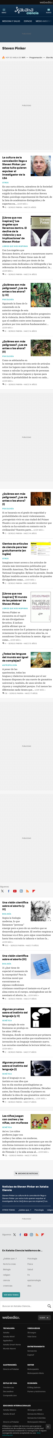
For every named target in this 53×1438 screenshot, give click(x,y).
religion (6, 1274)
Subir (42, 1317)
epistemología (34, 1280)
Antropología (9, 665)
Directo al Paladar (11, 1369)
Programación (35, 57)
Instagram (21, 890)
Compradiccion (10, 1395)
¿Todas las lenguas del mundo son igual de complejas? (15, 657)
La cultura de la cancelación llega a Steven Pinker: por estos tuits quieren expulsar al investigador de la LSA (14, 167)
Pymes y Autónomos (36, 1391)
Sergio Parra (15, 207)
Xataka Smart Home (12, 1344)
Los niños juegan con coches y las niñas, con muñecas (15, 1119)
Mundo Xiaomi (9, 1348)
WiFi (23, 57)
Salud (30, 1269)
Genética (7, 1020)
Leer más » (22, 203)
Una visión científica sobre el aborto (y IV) (15, 905)
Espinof (30, 1354)
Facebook (8, 890)
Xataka (6, 1332)
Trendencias (8, 1387)
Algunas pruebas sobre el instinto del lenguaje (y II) (15, 1012)
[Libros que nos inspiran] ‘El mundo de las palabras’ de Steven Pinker (14, 598)
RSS (27, 890)
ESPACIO (28, 21)
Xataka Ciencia (26, 10)
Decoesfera (8, 1391)
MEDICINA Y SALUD (11, 21)
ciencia (6, 1280)
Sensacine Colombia (36, 1417)
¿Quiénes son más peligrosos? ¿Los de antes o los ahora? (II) (14, 346)
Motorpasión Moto (35, 1373)
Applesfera (8, 1340)
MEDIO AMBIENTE (44, 21)
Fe (28, 1274)
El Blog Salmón (33, 1387)
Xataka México (9, 1409)
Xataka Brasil (9, 1413)
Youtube (15, 890)
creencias (7, 1285)
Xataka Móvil (8, 1336)
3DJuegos (31, 1332)
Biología (6, 914)
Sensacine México (35, 1413)
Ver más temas (11, 1294)
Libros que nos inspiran (15, 246)
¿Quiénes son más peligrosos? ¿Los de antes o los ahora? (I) (14, 499)
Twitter (2, 890)
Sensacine (32, 1350)
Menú (4, 12)
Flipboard (34, 890)
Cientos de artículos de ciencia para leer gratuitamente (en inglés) (15, 549)
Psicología (8, 299)
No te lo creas (9, 1263)
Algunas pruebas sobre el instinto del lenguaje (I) (15, 1065)
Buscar (49, 1306)
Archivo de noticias (28, 1173)
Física (30, 1263)
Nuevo (48, 12)
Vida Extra (31, 1336)
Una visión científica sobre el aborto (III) (15, 957)
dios (29, 1285)
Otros (5, 182)
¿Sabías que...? (25, 1209)
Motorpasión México (36, 1421)
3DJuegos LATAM (34, 1409)
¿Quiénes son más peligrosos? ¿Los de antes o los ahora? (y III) (14, 290)
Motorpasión (33, 1369)
